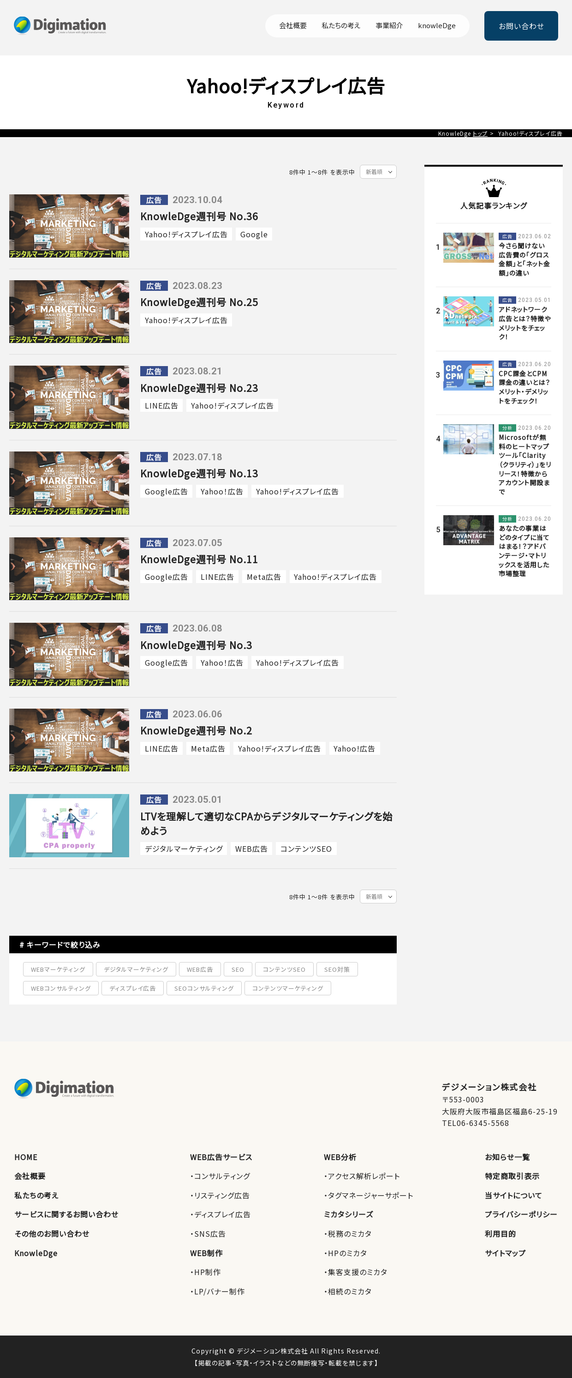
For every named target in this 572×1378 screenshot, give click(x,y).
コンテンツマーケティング (287, 988)
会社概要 (293, 26)
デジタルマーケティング (184, 848)
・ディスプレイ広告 (220, 1214)
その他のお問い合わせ (51, 1233)
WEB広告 (251, 848)
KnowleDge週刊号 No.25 (199, 302)
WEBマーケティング (58, 969)
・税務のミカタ (348, 1233)
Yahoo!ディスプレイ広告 (186, 234)
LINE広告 (162, 405)
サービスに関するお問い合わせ (66, 1214)
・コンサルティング (220, 1175)
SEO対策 (337, 969)
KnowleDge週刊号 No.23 (199, 388)
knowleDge (437, 26)
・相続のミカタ (348, 1291)
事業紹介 (389, 26)
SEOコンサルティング (204, 988)
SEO (238, 969)
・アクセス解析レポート (362, 1175)
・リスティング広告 (220, 1195)
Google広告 (166, 491)
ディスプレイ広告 (132, 988)
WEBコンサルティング (61, 988)
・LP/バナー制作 (217, 1291)
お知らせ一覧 (507, 1156)
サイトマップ (505, 1252)
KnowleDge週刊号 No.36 (199, 216)
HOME (25, 1156)
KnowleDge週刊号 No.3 (196, 645)
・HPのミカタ (345, 1252)
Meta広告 (264, 576)
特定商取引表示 (512, 1175)
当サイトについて (513, 1195)
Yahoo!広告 (354, 748)
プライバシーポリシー (521, 1214)
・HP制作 (205, 1271)
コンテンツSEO (306, 848)
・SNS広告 (208, 1233)
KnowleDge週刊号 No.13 (199, 473)
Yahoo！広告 (222, 491)
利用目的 (500, 1233)
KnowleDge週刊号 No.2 (196, 730)
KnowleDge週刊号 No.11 (199, 559)
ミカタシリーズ (348, 1214)
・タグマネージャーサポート (368, 1195)
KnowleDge (36, 1252)
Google (254, 234)
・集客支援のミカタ (355, 1271)
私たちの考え (341, 26)
